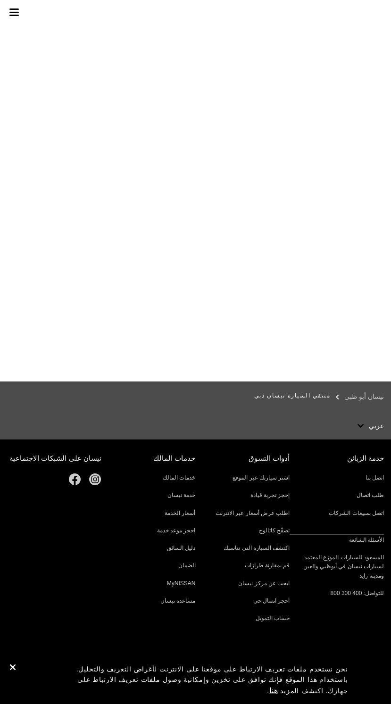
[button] (14, 12)
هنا (273, 691)
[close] (12, 668)
